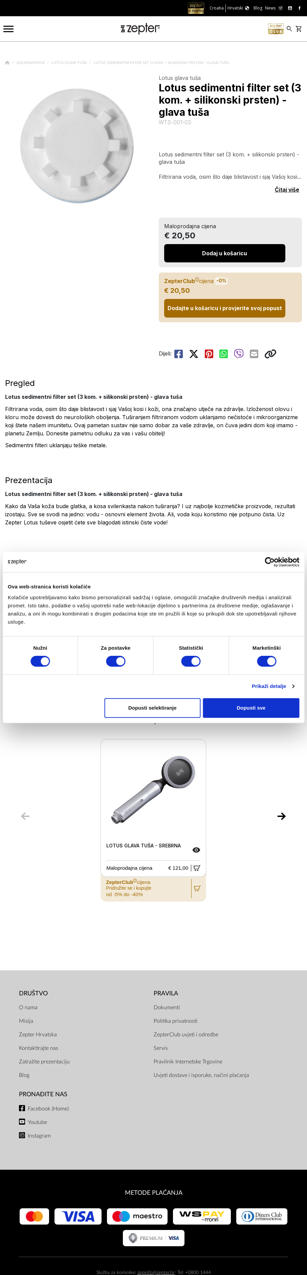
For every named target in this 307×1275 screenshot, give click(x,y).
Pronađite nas (43, 1094)
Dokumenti (167, 1007)
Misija (26, 1021)
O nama (28, 1007)
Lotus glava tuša (69, 63)
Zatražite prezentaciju (44, 1061)
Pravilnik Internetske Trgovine (188, 1061)
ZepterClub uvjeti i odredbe (186, 1034)
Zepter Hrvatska (38, 1034)
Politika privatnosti (175, 1021)
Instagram (39, 1136)
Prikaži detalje (269, 686)
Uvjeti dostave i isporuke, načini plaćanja (201, 1075)
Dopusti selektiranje (152, 708)
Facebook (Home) (48, 1108)
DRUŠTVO (33, 993)
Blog (24, 1075)
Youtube (37, 1122)
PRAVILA (166, 993)
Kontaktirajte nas (38, 1048)
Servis (161, 1048)
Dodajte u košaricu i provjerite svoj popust (225, 308)
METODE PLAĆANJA (153, 1193)
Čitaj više (287, 189)
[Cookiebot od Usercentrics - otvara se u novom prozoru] (269, 562)
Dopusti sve (251, 708)
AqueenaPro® (31, 63)
